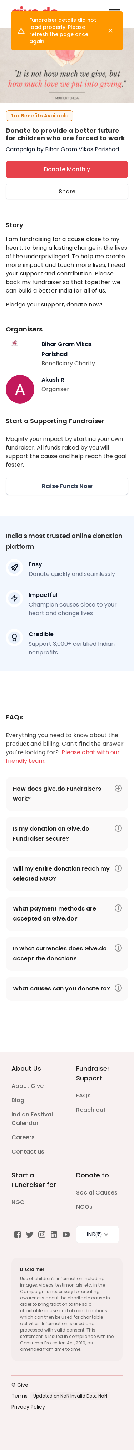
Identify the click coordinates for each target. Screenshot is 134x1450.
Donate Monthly (67, 169)
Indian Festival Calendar (32, 1118)
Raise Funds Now (67, 486)
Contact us (27, 1151)
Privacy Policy (28, 1406)
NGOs (84, 1207)
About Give (27, 1086)
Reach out (91, 1110)
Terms (19, 1395)
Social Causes (97, 1192)
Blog (17, 1100)
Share (67, 191)
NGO (18, 1202)
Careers (23, 1137)
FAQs (83, 1095)
